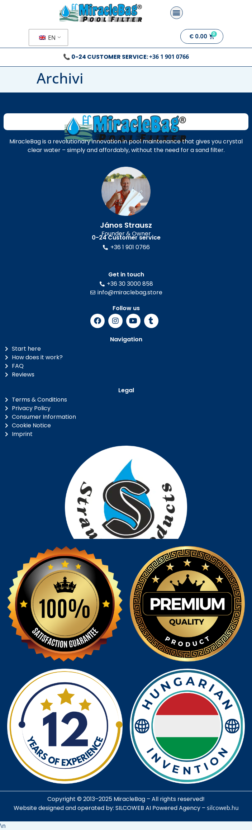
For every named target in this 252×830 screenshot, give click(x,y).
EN (47, 38)
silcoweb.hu (223, 808)
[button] (176, 12)
